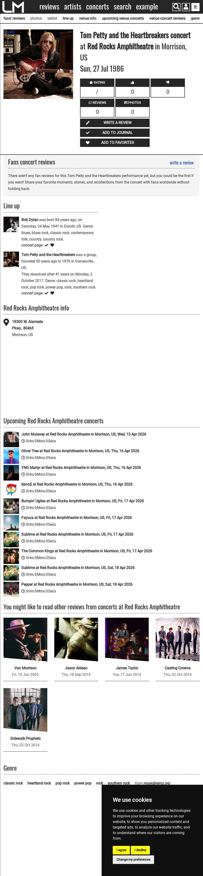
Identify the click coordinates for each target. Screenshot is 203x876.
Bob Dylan (29, 220)
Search (122, 6)
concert (179, 34)
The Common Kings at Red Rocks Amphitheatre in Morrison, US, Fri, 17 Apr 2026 (86, 551)
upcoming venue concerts (123, 18)
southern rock (119, 783)
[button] (186, 7)
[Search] (176, 7)
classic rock (13, 783)
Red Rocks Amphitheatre (120, 46)
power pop (82, 783)
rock (99, 783)
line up (68, 18)
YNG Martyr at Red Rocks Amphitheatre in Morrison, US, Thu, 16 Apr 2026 (81, 467)
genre (195, 18)
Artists (72, 6)
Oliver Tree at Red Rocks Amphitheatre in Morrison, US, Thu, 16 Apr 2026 (80, 451)
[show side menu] (195, 7)
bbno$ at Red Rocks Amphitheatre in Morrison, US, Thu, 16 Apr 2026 (76, 484)
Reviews (49, 6)
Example (147, 6)
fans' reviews (14, 18)
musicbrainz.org (156, 783)
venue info (87, 18)
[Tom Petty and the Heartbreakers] (11, 259)
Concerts (97, 6)
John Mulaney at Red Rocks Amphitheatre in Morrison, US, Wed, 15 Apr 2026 (83, 434)
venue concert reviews (167, 18)
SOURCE (10, 32)
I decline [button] (140, 850)
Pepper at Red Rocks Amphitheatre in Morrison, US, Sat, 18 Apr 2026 (76, 584)
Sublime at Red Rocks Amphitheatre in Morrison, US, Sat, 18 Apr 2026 (78, 568)
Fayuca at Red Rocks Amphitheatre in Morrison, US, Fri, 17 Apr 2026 (76, 517)
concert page (31, 245)
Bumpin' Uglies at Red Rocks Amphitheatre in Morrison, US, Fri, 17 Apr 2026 (82, 501)
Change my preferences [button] (133, 859)
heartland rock (39, 783)
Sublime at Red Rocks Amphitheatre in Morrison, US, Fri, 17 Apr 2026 (77, 534)
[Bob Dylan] (11, 224)
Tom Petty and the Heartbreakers (124, 34)
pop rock (62, 783)
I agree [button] (121, 850)
